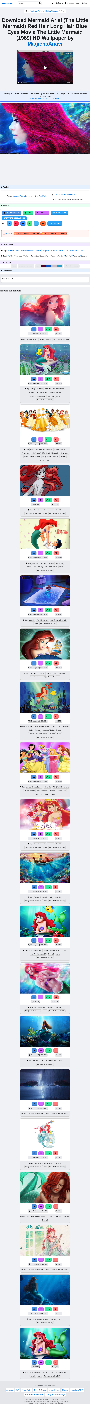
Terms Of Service (40, 1390)
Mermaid (51, 396)
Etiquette (65, 1390)
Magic (32, 256)
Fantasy (26, 256)
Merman (41, 673)
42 (48, 553)
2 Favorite (42, 213)
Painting (60, 256)
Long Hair (29, 726)
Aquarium (76, 256)
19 (48, 777)
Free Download (12, 213)
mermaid (11, 251)
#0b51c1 (49, 266)
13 (48, 716)
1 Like (28, 213)
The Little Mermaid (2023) (45, 1064)
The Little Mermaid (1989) (74, 251)
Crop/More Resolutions (14, 218)
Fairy (47, 256)
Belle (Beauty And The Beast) (41, 453)
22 (48, 439)
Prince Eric (59, 563)
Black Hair (35, 563)
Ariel (62, 11)
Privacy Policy (26, 1390)
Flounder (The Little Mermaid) (38, 392)
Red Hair (40, 389)
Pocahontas (25, 453)
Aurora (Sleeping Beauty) (32, 457)
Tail (70, 256)
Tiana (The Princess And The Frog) (41, 449)
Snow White (64, 453)
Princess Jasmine (59, 449)
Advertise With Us (77, 1390)
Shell (66, 256)
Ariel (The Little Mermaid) (25, 251)
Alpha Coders (7, 3)
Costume (83, 256)
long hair (46, 251)
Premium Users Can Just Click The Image (45, 98)
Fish (54, 726)
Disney (48, 339)
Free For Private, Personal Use (65, 195)
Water (11, 256)
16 (48, 940)
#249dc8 (59, 266)
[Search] (39, 3)
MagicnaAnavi (45, 44)
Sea (37, 256)
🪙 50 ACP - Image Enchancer (54, 234)
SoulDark (42, 196)
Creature (53, 256)
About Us (10, 1390)
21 (48, 500)
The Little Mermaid (32, 339)
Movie (42, 339)
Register (84, 3)
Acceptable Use (54, 1390)
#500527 (43, 266)
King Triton (33, 673)
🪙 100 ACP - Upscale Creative (27, 234)
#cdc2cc (54, 266)
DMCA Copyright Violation (34, 1395)
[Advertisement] (45, 169)
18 (48, 329)
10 (48, 997)
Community (69, 3)
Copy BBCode (55, 223)
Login (78, 3)
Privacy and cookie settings (55, 1395)
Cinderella (55, 453)
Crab (59, 726)
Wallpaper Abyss (36, 11)
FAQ (17, 1390)
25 (48, 379)
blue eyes (54, 251)
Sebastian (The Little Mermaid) (54, 389)
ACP (6, 234)
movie (61, 251)
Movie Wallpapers (51, 11)
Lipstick (51, 1216)
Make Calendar (59, 213)
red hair (38, 251)
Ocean (42, 256)
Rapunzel (63, 457)
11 (48, 834)
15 (48, 610)
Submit (59, 3)
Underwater (18, 256)
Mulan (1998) (62, 790)
